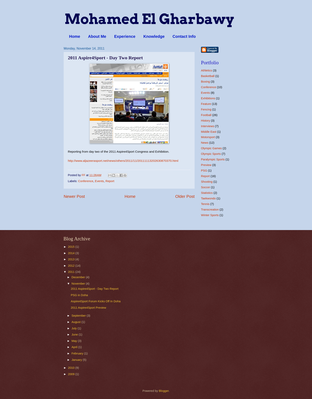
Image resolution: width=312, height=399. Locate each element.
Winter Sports (210, 215)
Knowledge (154, 36)
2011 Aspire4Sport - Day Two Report (94, 288)
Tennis (205, 204)
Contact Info (184, 36)
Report (109, 181)
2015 (71, 246)
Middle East (208, 131)
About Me (97, 36)
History (205, 120)
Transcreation (210, 209)
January (77, 359)
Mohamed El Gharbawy (149, 19)
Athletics (206, 70)
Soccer (205, 187)
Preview (206, 165)
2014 (71, 253)
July (74, 328)
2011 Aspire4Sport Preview (88, 307)
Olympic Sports (211, 153)
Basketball (207, 76)
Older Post (185, 196)
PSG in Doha (79, 295)
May (74, 340)
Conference (85, 181)
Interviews (207, 126)
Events (99, 181)
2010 (71, 367)
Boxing (205, 81)
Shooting (207, 181)
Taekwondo (208, 198)
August (76, 322)
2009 (71, 374)
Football (206, 115)
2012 (71, 265)
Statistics (207, 192)
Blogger (164, 390)
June (75, 334)
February (77, 353)
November (78, 283)
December (78, 277)
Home (74, 36)
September (79, 315)
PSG (204, 170)
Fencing (206, 109)
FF (84, 175)
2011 (71, 271)
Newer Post (74, 196)
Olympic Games (211, 148)
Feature (206, 103)
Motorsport (208, 137)
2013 (71, 259)
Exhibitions (208, 98)
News (204, 142)
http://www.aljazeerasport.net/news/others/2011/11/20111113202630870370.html (123, 160)
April (74, 347)
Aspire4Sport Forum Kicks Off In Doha (96, 301)
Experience (125, 36)
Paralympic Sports (213, 159)
